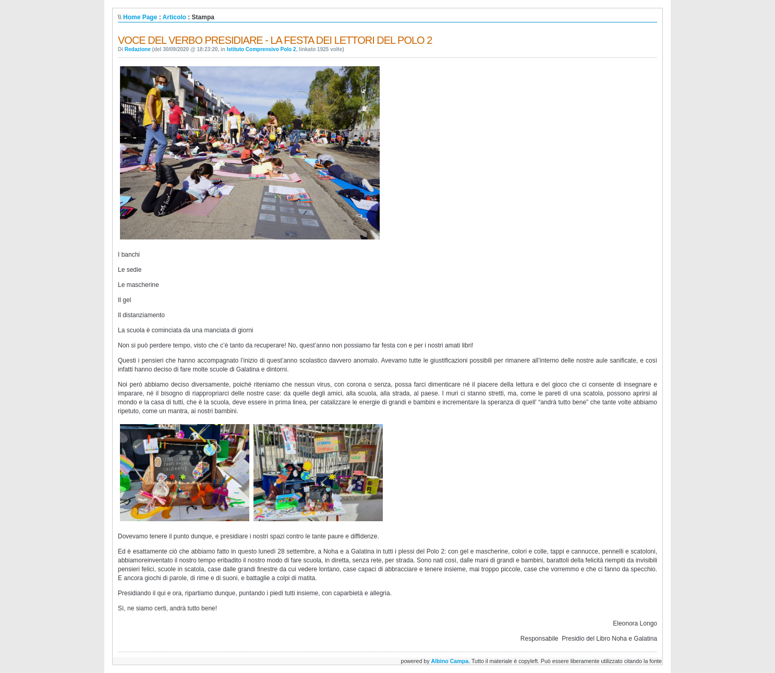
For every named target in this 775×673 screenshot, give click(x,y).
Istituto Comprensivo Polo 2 (261, 49)
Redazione (138, 49)
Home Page (140, 17)
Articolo (174, 17)
